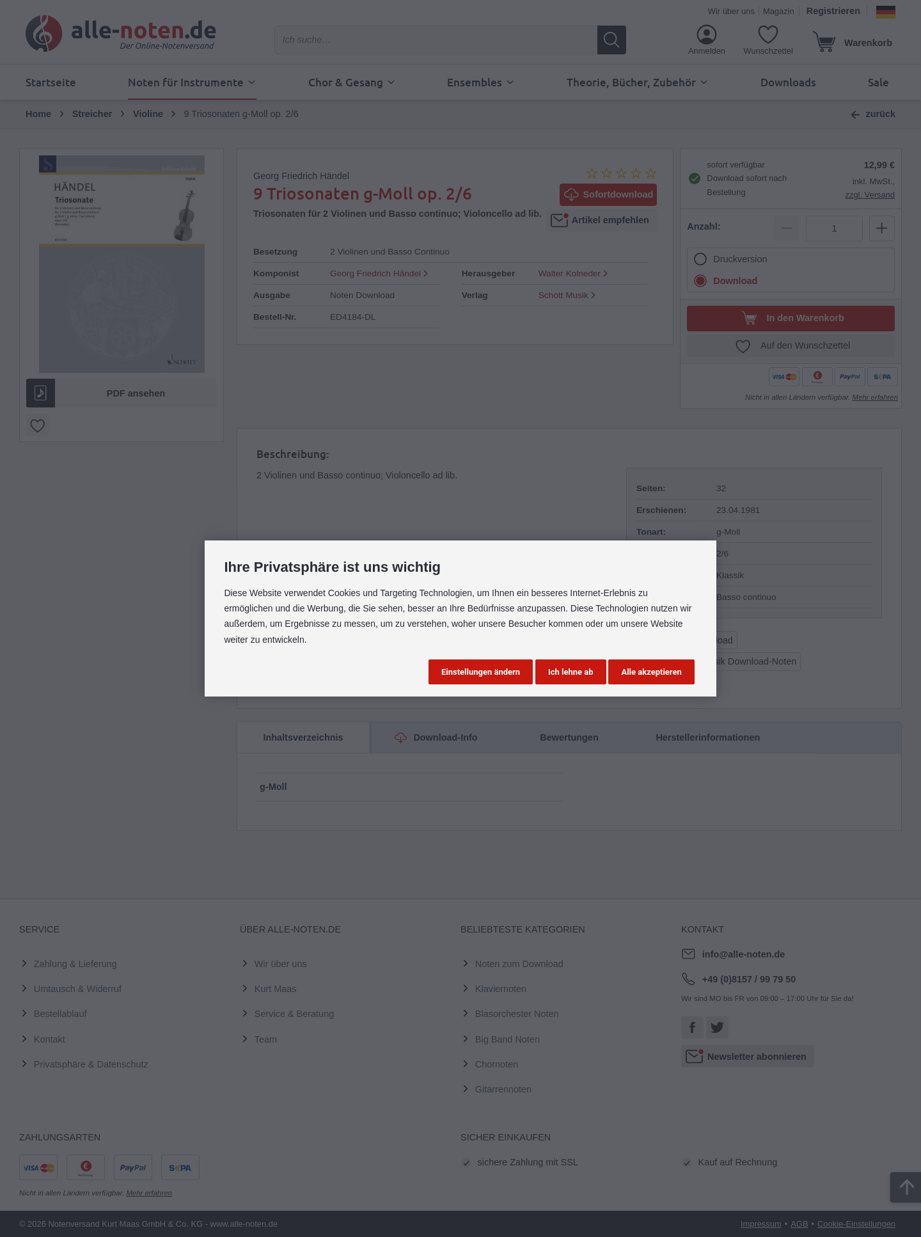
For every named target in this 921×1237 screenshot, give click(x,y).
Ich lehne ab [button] (571, 672)
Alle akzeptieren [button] (651, 672)
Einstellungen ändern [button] (480, 672)
